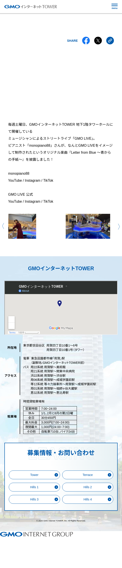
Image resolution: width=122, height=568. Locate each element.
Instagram (32, 180)
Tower (34, 475)
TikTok (48, 180)
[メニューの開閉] (114, 6)
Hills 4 (87, 499)
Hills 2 (87, 487)
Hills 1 (34, 487)
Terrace (88, 475)
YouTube (15, 180)
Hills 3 (34, 499)
